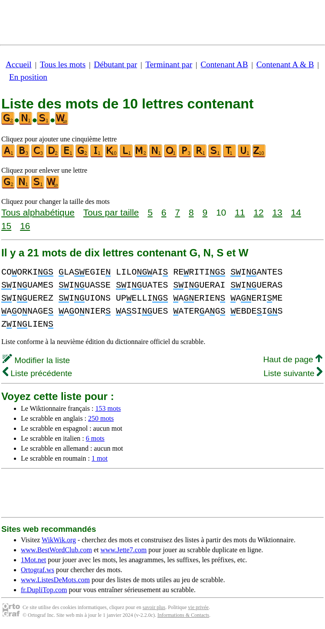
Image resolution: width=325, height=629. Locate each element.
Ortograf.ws (37, 569)
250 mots (101, 418)
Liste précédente (37, 373)
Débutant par (115, 64)
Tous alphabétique (38, 212)
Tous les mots (62, 64)
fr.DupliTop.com (44, 589)
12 (258, 212)
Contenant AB (224, 64)
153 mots (108, 408)
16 (25, 226)
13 (277, 212)
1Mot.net (33, 559)
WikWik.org (59, 540)
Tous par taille (111, 212)
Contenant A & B (285, 64)
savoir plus (154, 607)
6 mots (95, 438)
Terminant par (168, 64)
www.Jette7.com (123, 550)
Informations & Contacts (183, 615)
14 (296, 212)
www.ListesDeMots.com (55, 579)
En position (28, 77)
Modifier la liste (36, 360)
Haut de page (292, 359)
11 (240, 212)
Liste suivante (292, 373)
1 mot (100, 458)
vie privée (198, 607)
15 (6, 226)
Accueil (19, 64)
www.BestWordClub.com (56, 550)
